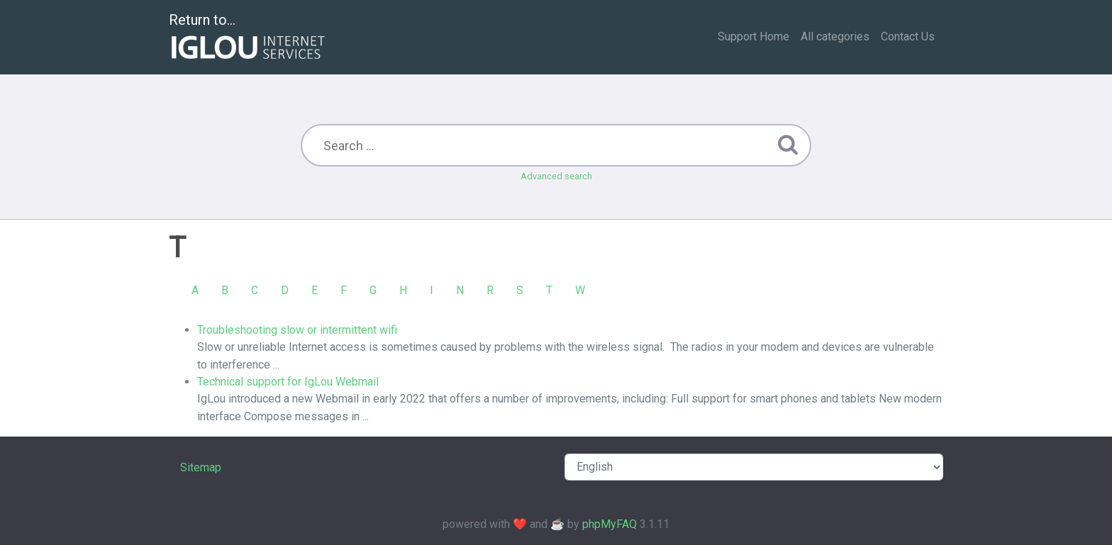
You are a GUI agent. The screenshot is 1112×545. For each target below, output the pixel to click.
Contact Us (908, 36)
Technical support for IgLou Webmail (288, 381)
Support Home (753, 36)
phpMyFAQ (609, 524)
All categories (835, 36)
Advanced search (556, 176)
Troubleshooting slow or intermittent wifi (297, 330)
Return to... (248, 37)
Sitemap (200, 467)
